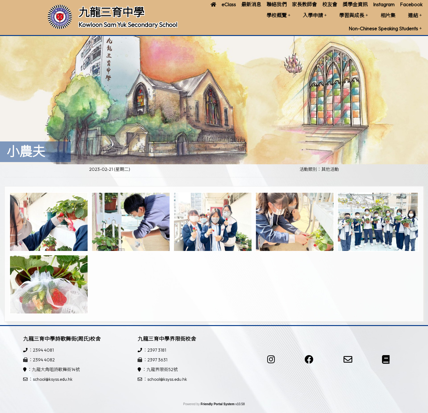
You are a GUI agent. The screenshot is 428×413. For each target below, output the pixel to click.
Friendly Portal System (218, 404)
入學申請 (315, 15)
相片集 (387, 15)
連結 (415, 15)
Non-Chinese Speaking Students (385, 28)
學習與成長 (353, 15)
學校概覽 (278, 15)
